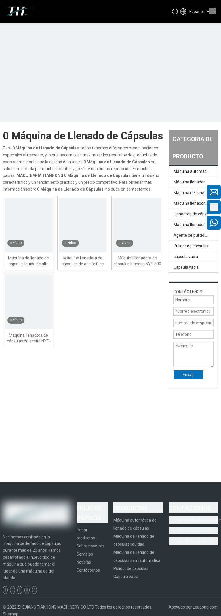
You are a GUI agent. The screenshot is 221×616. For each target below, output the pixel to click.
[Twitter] (19, 590)
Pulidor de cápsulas (191, 246)
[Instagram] (34, 590)
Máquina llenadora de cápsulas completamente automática (196, 182)
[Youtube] (26, 590)
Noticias (84, 562)
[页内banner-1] (110, 110)
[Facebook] (5, 590)
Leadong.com (205, 607)
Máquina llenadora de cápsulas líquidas (196, 203)
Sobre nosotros (90, 546)
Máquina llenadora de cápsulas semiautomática (196, 224)
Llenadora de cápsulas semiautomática (196, 214)
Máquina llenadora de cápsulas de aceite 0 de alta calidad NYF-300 (83, 261)
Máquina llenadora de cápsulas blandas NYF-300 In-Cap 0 (137, 261)
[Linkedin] (12, 590)
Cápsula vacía (186, 267)
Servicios (85, 554)
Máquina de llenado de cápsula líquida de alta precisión (28, 261)
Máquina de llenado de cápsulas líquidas (196, 192)
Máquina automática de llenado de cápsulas (196, 171)
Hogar (82, 530)
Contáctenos (88, 570)
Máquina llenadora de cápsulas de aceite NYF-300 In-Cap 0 (28, 338)
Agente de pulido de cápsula (196, 235)
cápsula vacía (186, 256)
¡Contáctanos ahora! (195, 541)
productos (86, 538)
